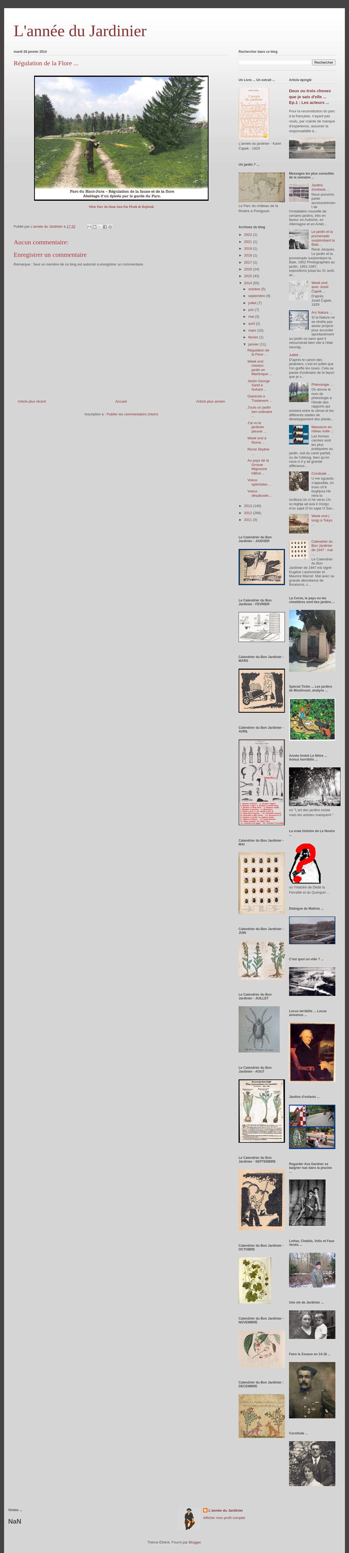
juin (251, 310)
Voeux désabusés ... (259, 493)
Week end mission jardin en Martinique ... (259, 367)
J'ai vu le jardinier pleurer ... (256, 427)
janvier (254, 344)
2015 (248, 276)
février (253, 337)
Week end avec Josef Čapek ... (319, 287)
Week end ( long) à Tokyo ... (321, 520)
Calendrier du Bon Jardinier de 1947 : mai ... (322, 547)
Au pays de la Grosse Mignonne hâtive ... (258, 466)
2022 (248, 235)
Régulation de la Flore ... (258, 352)
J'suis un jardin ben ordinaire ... (259, 411)
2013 (248, 506)
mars (252, 330)
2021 (248, 242)
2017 (248, 262)
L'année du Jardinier (80, 31)
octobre (254, 289)
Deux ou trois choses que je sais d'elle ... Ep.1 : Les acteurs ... (310, 96)
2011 (248, 520)
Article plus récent (32, 401)
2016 (248, 269)
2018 (248, 255)
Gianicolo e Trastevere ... (259, 398)
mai (251, 316)
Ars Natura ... (321, 312)
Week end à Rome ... (256, 440)
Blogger (195, 1542)
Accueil (121, 401)
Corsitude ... (320, 473)
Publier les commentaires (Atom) (132, 414)
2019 (248, 248)
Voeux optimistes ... (259, 482)
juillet (252, 303)
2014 (248, 283)
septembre (257, 296)
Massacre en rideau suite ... (322, 429)
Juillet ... (295, 355)
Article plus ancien (210, 401)
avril (252, 324)
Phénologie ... (322, 384)
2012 (248, 513)
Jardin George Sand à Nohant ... (258, 385)
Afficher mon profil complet (224, 1518)
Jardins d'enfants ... (320, 187)
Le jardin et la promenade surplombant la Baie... (323, 238)
